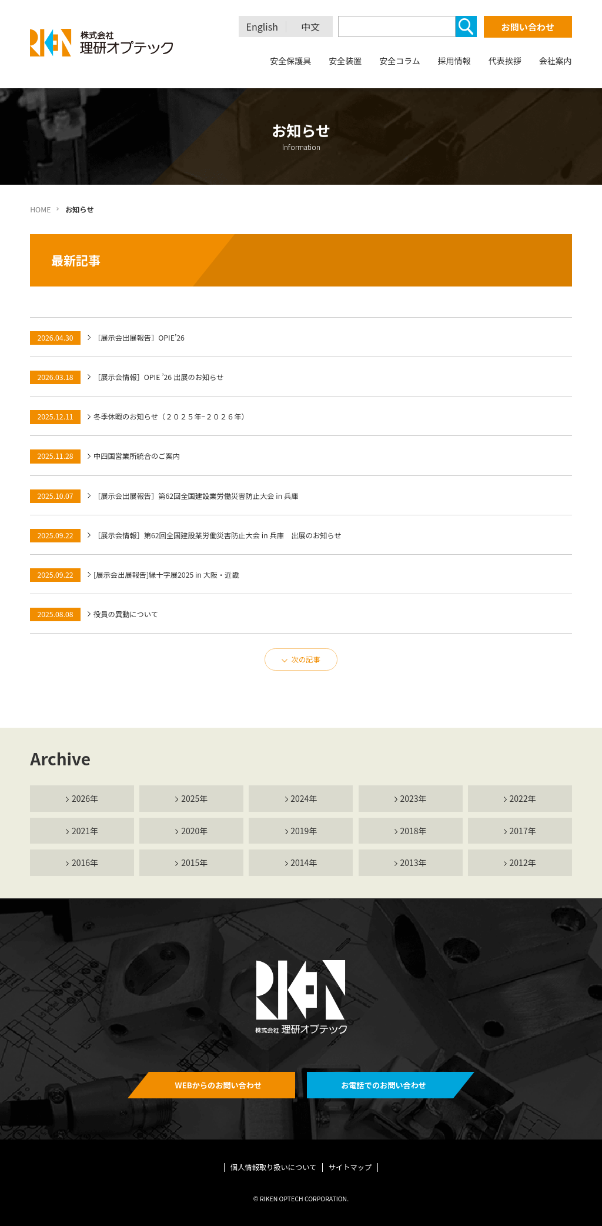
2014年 (303, 862)
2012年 (523, 862)
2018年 (413, 831)
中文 (310, 26)
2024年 (303, 798)
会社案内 (555, 60)
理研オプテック (102, 42)
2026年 (85, 798)
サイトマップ (350, 1167)
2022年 (523, 798)
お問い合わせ (527, 27)
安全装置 (345, 60)
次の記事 (306, 659)
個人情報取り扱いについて (273, 1167)
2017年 (523, 831)
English (262, 26)
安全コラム (399, 60)
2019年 (303, 831)
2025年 (194, 798)
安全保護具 (290, 60)
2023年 (413, 798)
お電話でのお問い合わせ (383, 1085)
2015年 (194, 862)
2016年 (85, 862)
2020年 (194, 831)
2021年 (85, 831)
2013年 (413, 862)
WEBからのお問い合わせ (218, 1085)
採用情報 (454, 60)
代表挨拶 (505, 60)
